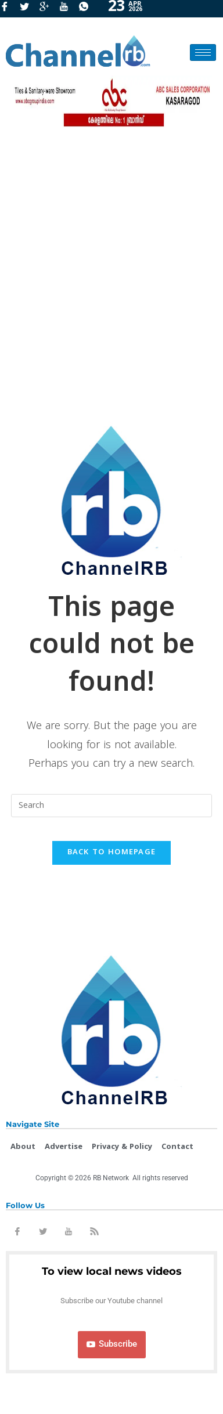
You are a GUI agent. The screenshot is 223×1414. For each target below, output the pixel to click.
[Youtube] (68, 8)
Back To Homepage (111, 852)
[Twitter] (28, 8)
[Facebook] (8, 8)
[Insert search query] (111, 805)
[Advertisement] (111, 270)
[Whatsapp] (87, 8)
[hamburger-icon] (203, 52)
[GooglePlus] (48, 8)
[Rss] (94, 1233)
